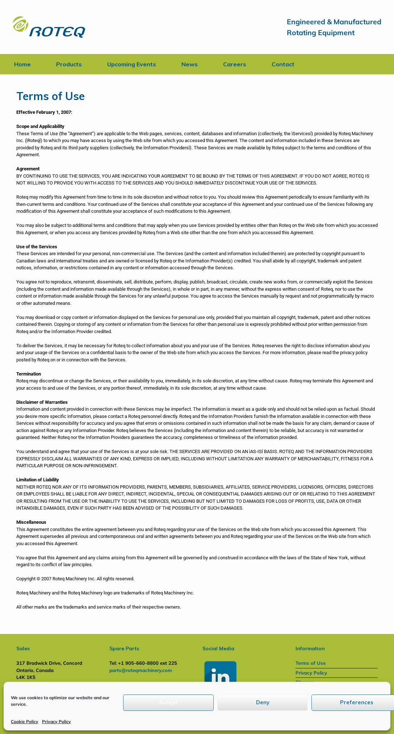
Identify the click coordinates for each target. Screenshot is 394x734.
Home (22, 64)
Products (69, 64)
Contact (283, 64)
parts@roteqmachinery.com (140, 670)
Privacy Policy (56, 721)
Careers (234, 64)
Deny (262, 702)
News (189, 64)
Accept (168, 702)
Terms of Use (311, 663)
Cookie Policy (24, 721)
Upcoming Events (131, 64)
